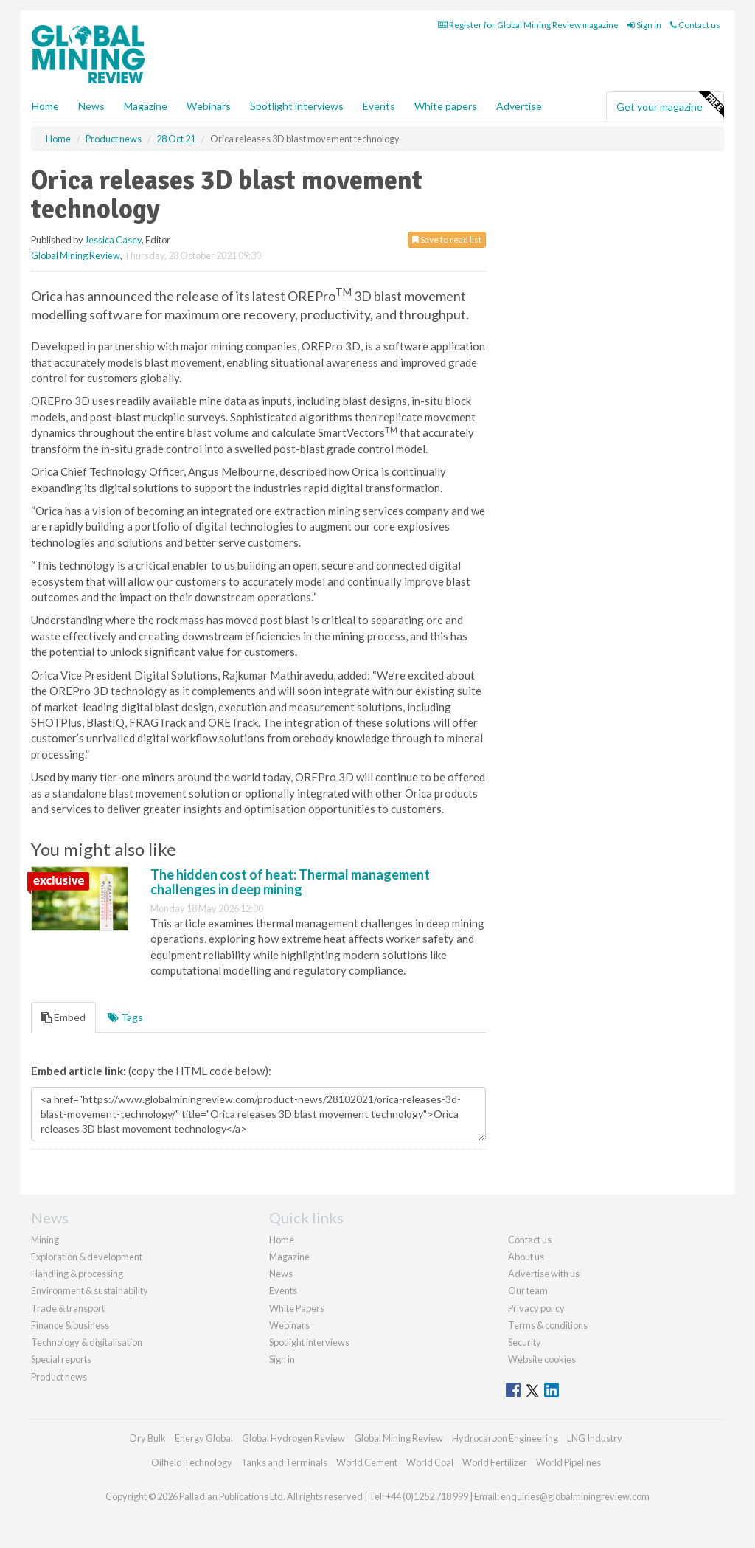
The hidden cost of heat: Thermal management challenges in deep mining (290, 881)
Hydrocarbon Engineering (505, 1438)
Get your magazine (669, 104)
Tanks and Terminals (284, 1462)
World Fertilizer (494, 1462)
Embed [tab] (63, 1017)
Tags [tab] (125, 1017)
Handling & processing (77, 1273)
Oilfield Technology (191, 1462)
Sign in (644, 25)
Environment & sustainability (89, 1290)
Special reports (61, 1359)
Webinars (209, 106)
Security (524, 1342)
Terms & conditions (548, 1325)
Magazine (145, 106)
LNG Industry (594, 1438)
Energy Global (204, 1438)
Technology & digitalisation (86, 1342)
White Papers (296, 1308)
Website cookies (542, 1359)
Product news (59, 1377)
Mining (45, 1239)
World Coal (429, 1462)
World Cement (366, 1462)
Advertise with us (544, 1273)
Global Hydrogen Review (293, 1438)
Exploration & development (86, 1256)
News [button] (91, 106)
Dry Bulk (148, 1438)
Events (379, 106)
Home (45, 106)
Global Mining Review (75, 255)
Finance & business (70, 1325)
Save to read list (446, 239)
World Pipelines (568, 1462)
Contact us (695, 25)
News (281, 1273)
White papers (445, 106)
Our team (528, 1290)
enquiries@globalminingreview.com (575, 1496)
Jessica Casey (113, 240)
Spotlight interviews (297, 106)
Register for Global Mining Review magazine (528, 25)
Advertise (519, 106)
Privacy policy (536, 1308)
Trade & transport (68, 1308)
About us (526, 1256)
